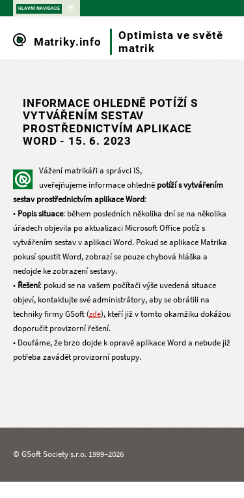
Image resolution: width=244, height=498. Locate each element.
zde (95, 314)
